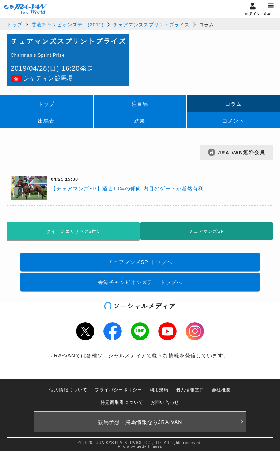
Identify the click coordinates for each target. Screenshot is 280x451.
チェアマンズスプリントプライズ (151, 24)
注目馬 (140, 103)
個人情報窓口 (190, 389)
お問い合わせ (165, 402)
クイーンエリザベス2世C (73, 231)
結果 (139, 120)
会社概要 (221, 389)
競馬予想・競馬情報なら (140, 421)
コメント (233, 120)
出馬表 (46, 120)
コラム (233, 103)
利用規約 (159, 389)
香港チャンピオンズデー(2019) (67, 24)
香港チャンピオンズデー (140, 281)
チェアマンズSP (140, 261)
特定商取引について (122, 402)
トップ (14, 24)
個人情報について (68, 389)
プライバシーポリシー (118, 389)
